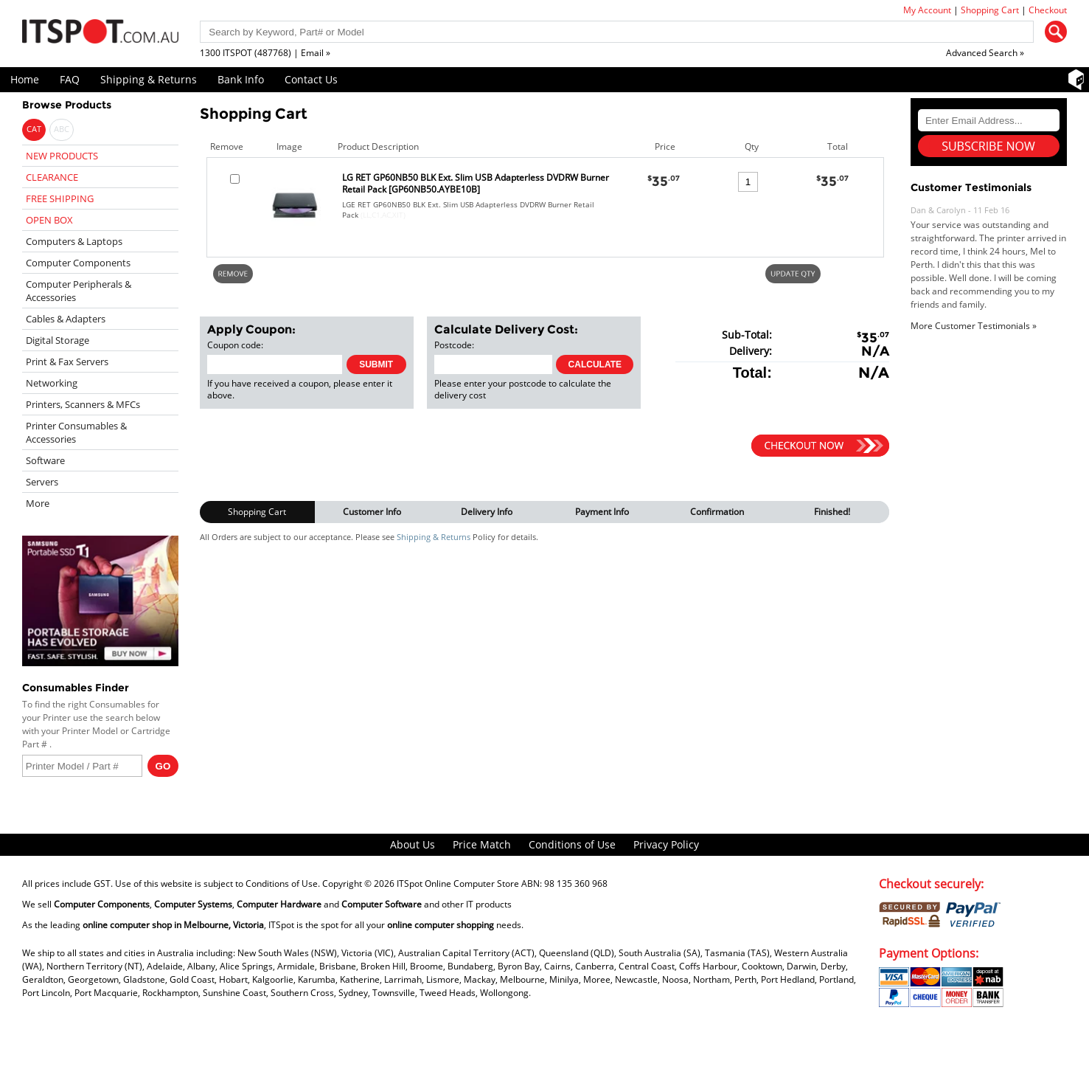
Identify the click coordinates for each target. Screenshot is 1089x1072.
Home (24, 79)
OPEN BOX (49, 219)
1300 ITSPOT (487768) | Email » (265, 52)
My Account (927, 10)
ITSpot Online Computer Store (458, 883)
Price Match (482, 844)
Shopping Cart (990, 10)
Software (45, 460)
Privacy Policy (666, 844)
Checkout (1048, 10)
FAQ (70, 79)
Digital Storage (57, 340)
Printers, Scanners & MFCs (83, 404)
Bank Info (241, 79)
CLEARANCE (52, 177)
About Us (412, 844)
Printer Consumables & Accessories (76, 432)
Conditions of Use (572, 844)
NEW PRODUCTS (62, 155)
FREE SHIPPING (60, 198)
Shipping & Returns (148, 79)
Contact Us (311, 79)
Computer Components (78, 262)
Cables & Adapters (65, 318)
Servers (42, 481)
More (37, 503)
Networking (51, 383)
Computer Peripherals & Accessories (78, 290)
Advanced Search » (985, 52)
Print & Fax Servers (67, 361)
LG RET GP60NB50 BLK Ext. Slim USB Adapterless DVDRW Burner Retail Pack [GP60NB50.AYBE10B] (475, 184)
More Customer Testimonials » (974, 325)
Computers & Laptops (74, 241)
